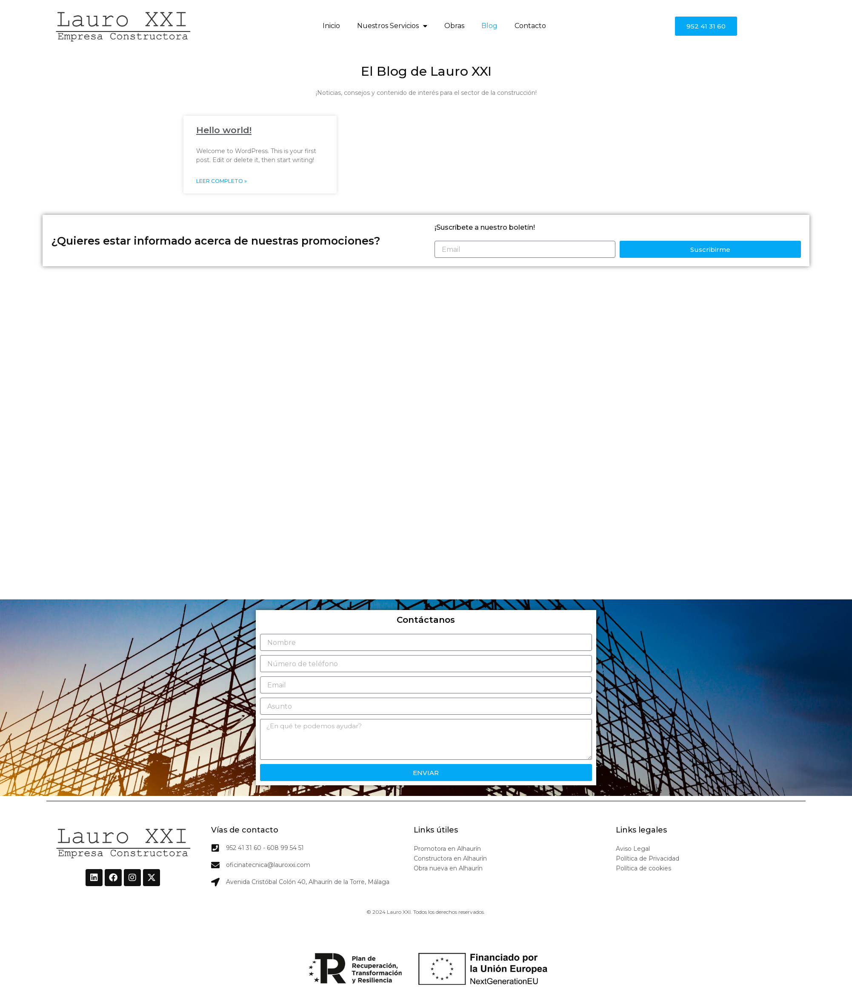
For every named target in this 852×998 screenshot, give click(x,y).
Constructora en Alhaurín (450, 858)
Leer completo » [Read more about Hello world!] (221, 181)
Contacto (530, 26)
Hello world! (224, 130)
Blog (489, 26)
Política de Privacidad (647, 858)
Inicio (331, 26)
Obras (454, 26)
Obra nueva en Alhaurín (448, 868)
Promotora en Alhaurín (447, 849)
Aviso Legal (633, 849)
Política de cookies (643, 868)
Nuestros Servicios (392, 26)
